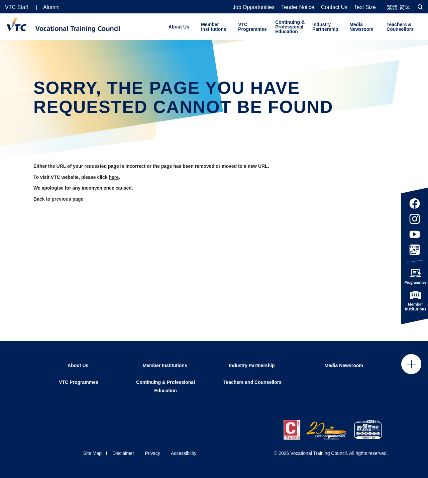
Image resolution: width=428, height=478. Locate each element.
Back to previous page (58, 199)
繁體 (392, 7)
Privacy (152, 453)
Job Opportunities (254, 7)
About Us (179, 26)
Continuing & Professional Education (290, 26)
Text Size (365, 7)
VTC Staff (16, 7)
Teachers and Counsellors (252, 382)
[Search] (420, 7)
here (114, 177)
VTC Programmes (252, 27)
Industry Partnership (325, 27)
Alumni (51, 7)
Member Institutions (213, 27)
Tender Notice (297, 7)
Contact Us (334, 7)
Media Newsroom (361, 27)
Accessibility (183, 453)
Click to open (411, 364)
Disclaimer (123, 453)
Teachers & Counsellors (400, 27)
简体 (405, 7)
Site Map (92, 453)
